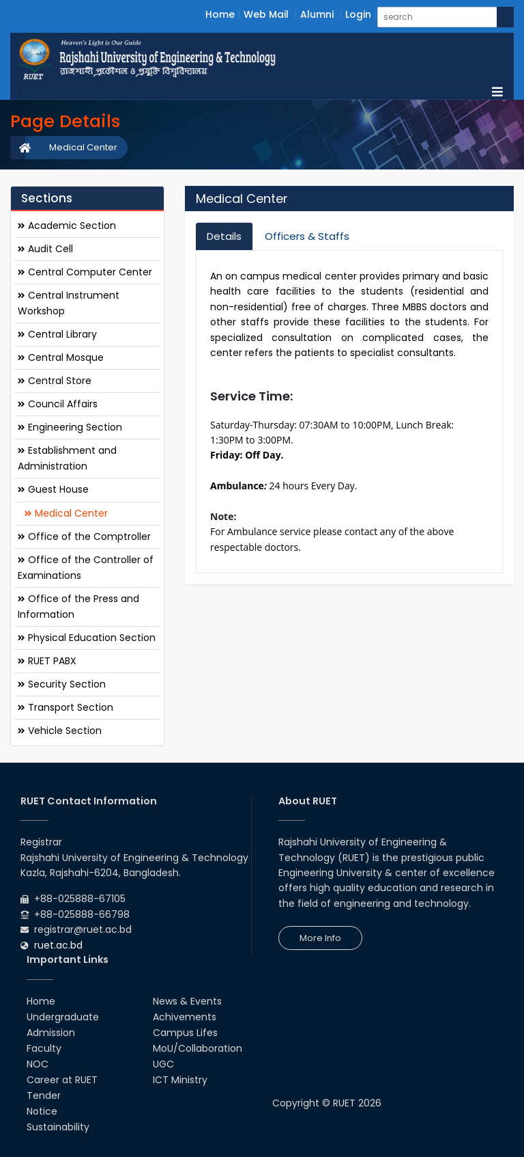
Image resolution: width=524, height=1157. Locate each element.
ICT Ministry (180, 1080)
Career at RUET (62, 1080)
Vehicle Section (60, 730)
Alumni (317, 14)
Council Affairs (58, 404)
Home (220, 14)
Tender (44, 1095)
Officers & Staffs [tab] (307, 236)
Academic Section (67, 225)
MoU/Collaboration (197, 1048)
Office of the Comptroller (84, 536)
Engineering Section (70, 427)
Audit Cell (45, 249)
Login (358, 14)
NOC (37, 1064)
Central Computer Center (85, 272)
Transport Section (65, 707)
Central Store (54, 380)
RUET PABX (47, 661)
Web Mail (266, 14)
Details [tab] (224, 236)
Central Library (57, 334)
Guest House (53, 489)
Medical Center (83, 147)
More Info (320, 937)
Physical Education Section (87, 637)
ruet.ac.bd (58, 945)
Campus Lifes (185, 1032)
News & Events (187, 1001)
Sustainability (58, 1127)
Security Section (62, 684)
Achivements (184, 1017)
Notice (42, 1111)
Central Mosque (61, 357)
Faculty (44, 1048)
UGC (163, 1064)
